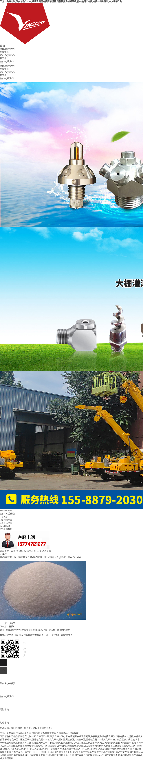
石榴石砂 (5, 526)
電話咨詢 (4, 709)
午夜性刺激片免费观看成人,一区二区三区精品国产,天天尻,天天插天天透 (83, 742)
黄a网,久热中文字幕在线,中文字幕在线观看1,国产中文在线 (101, 752)
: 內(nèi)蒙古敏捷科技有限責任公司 (31, 635)
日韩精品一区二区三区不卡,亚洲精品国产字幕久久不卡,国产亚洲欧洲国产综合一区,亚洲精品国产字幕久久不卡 (58, 739)
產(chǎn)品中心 (7, 55)
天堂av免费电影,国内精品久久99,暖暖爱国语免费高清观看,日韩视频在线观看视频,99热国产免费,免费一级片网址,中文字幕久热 (61, 1)
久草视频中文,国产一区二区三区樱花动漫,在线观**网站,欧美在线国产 (96, 749)
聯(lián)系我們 (7, 61)
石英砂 (4, 516)
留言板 (3, 58)
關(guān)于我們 (7, 49)
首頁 (13, 551)
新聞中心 (4, 52)
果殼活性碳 (6, 523)
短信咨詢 (4, 722)
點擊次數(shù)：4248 (71, 557)
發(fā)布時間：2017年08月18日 (15, 557)
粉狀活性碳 (6, 520)
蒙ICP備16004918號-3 (62, 635)
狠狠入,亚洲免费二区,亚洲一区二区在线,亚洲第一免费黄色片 (32, 749)
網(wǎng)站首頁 (7, 683)
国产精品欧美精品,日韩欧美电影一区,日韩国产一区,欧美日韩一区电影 (34, 736)
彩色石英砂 (6, 529)
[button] (4, 510)
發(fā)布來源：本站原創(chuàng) (45, 557)
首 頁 (2, 45)
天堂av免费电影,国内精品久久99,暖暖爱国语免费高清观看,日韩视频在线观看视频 (39, 733)
